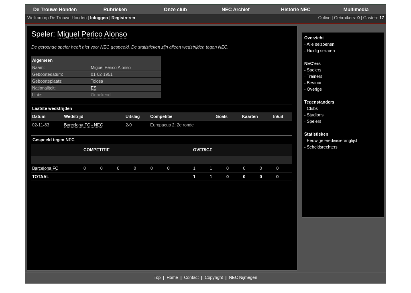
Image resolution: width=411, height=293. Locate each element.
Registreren (123, 17)
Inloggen (99, 17)
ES (93, 87)
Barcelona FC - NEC (83, 124)
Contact (191, 277)
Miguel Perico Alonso (92, 34)
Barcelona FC (45, 168)
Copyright (214, 277)
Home (172, 277)
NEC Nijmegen (243, 277)
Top (157, 277)
